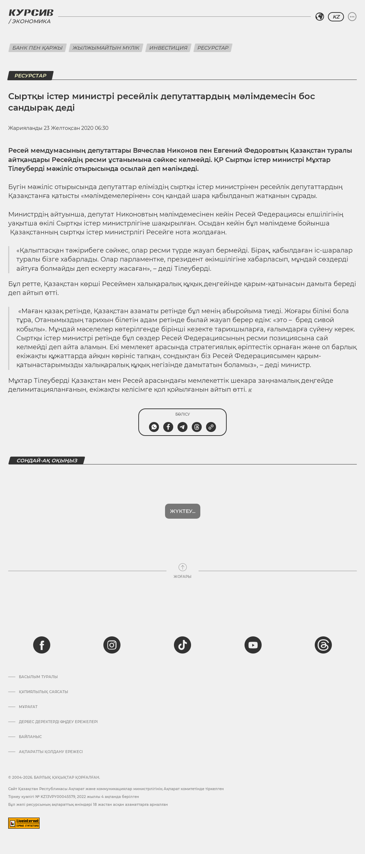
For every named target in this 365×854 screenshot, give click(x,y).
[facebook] (41, 645)
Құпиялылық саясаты (43, 692)
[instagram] (111, 645)
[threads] (323, 645)
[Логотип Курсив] (31, 12)
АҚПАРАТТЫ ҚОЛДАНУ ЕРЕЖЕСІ (51, 752)
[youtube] (253, 645)
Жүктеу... (182, 511)
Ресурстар (213, 48)
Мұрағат (28, 707)
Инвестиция (168, 48)
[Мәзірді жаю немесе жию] (352, 16)
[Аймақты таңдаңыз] (319, 16)
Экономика (31, 21)
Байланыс (30, 737)
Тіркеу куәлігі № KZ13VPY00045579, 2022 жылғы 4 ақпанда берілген (73, 796)
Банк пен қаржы (37, 48)
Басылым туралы (38, 677)
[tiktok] (182, 645)
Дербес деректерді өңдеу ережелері (58, 722)
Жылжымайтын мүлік (106, 48)
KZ (336, 17)
